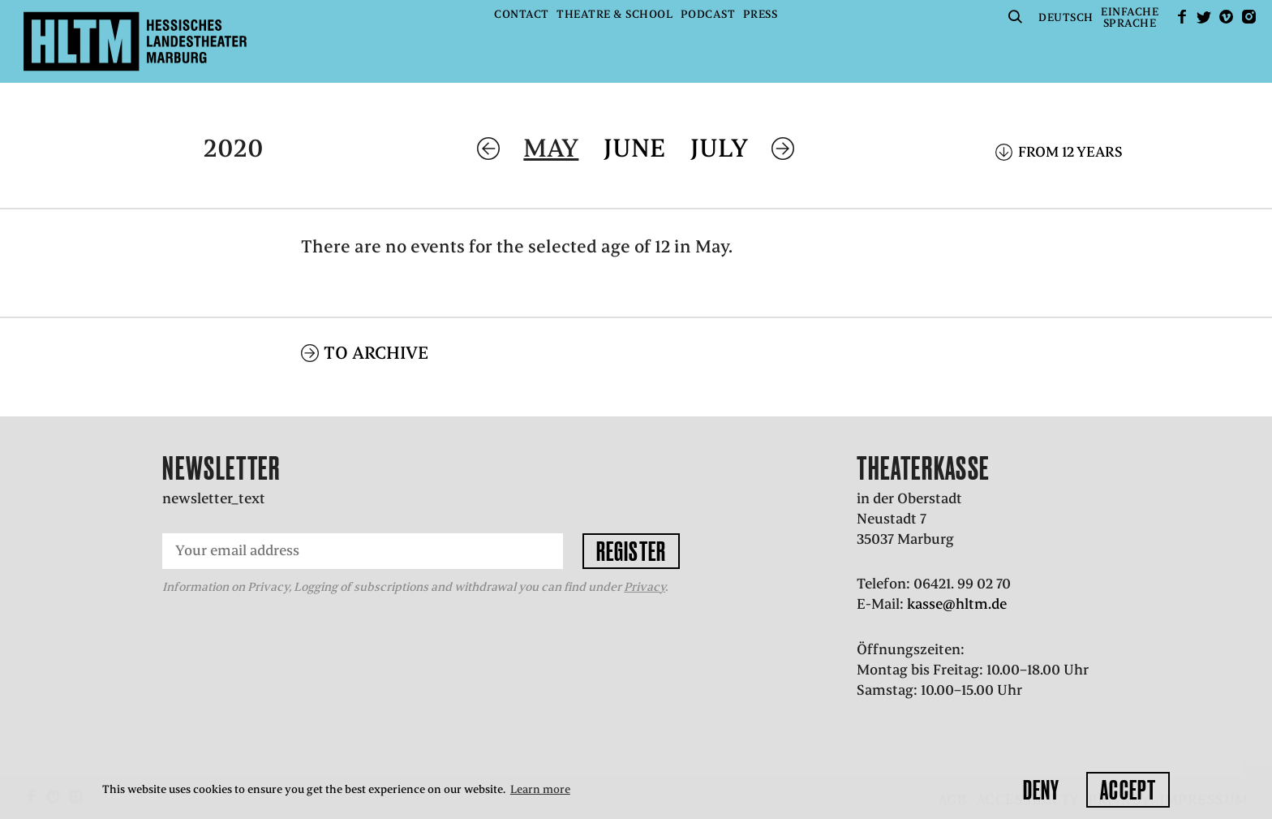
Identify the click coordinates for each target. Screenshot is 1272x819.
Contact (521, 14)
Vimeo (1226, 17)
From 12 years (1070, 152)
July (719, 148)
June (634, 148)
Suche (1015, 17)
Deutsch (1066, 17)
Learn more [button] (540, 789)
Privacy (644, 587)
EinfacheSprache (1129, 17)
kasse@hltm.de (957, 604)
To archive (376, 353)
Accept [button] (1128, 789)
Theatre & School (614, 14)
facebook (1182, 17)
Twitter (1204, 17)
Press (760, 14)
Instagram (1248, 17)
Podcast (708, 14)
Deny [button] (1041, 789)
